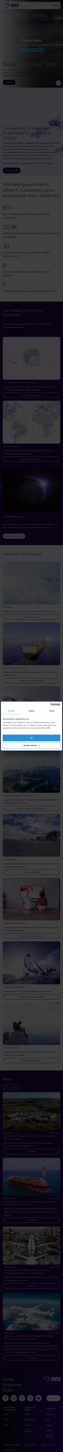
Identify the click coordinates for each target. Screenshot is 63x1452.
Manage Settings (31, 745)
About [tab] (51, 711)
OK (31, 738)
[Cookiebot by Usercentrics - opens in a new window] (50, 704)
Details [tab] (31, 711)
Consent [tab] (11, 711)
